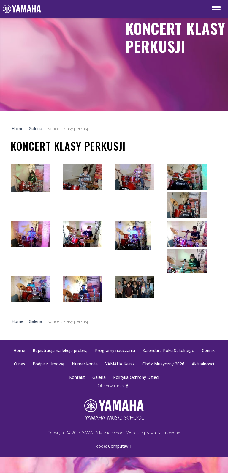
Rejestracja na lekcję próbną (60, 350)
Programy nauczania (115, 350)
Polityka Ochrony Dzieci (136, 377)
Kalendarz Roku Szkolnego (168, 350)
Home (19, 350)
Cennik (208, 350)
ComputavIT (120, 446)
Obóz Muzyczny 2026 (163, 364)
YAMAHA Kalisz (120, 364)
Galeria (99, 377)
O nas (19, 364)
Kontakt (77, 377)
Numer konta (85, 364)
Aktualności (203, 364)
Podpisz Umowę (48, 364)
